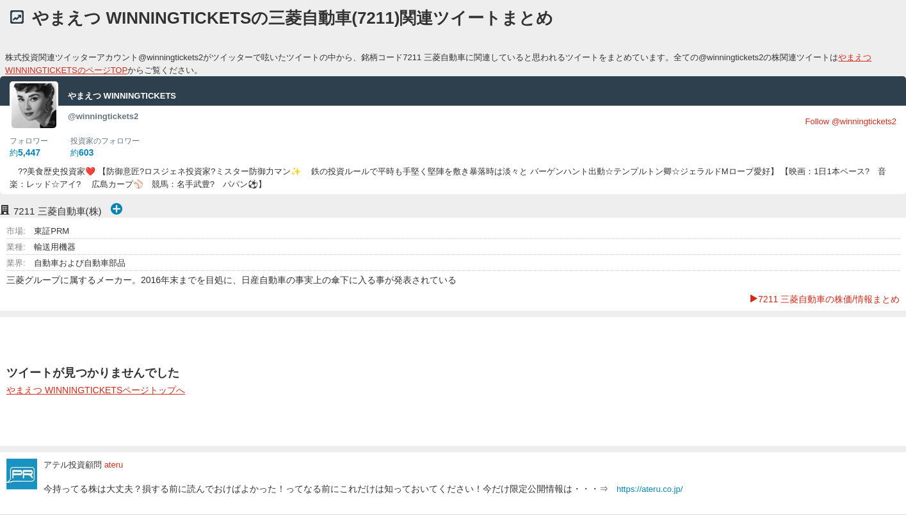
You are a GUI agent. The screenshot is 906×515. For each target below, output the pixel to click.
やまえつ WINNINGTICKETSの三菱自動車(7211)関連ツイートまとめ (292, 18)
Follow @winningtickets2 (850, 121)
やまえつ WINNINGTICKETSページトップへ (95, 390)
